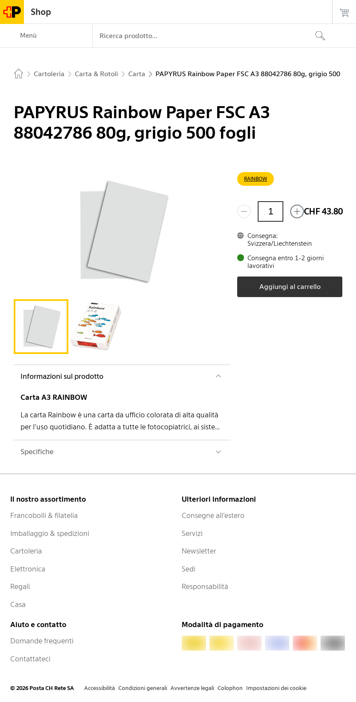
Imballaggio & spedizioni (49, 533)
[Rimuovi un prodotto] (244, 211)
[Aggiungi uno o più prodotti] (297, 211)
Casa (18, 604)
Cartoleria (26, 551)
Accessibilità (99, 688)
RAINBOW (255, 179)
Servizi (192, 533)
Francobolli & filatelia (44, 515)
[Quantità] (270, 211)
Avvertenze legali (192, 688)
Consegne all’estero (213, 515)
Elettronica (27, 569)
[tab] (41, 326)
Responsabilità (205, 586)
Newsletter (199, 551)
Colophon (230, 688)
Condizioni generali (142, 688)
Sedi (188, 569)
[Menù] (46, 36)
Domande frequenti (42, 641)
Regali (20, 586)
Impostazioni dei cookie (276, 688)
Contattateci (30, 658)
